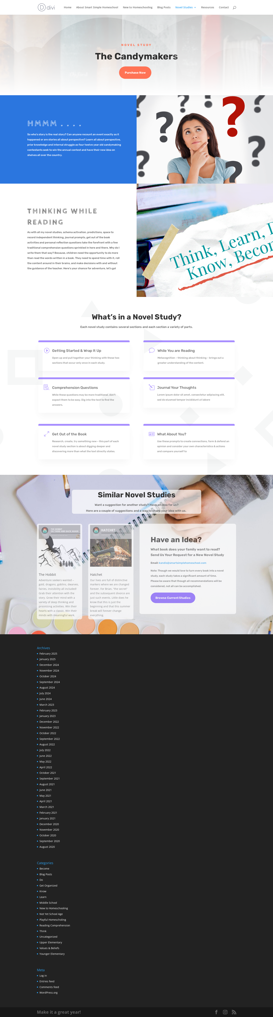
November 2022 (49, 727)
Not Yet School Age (51, 914)
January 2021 (48, 818)
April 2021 (46, 801)
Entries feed (47, 981)
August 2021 (47, 784)
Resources (207, 7)
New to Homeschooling (137, 7)
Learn (43, 897)
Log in (43, 975)
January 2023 (48, 716)
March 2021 (47, 807)
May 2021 (45, 795)
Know (43, 891)
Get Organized (48, 885)
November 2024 (49, 670)
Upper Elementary (51, 942)
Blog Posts (164, 7)
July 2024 (45, 693)
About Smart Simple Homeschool (97, 7)
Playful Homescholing (53, 919)
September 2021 (50, 778)
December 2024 (49, 665)
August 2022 (47, 744)
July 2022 (45, 750)
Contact (224, 7)
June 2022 (46, 756)
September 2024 (50, 682)
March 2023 (47, 704)
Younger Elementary (52, 954)
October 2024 (48, 676)
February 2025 (48, 653)
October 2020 (48, 835)
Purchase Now (135, 72)
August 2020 (47, 847)
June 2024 (46, 699)
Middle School (48, 902)
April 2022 (46, 767)
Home (67, 7)
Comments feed (49, 987)
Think (43, 931)
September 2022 (50, 739)
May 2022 (45, 761)
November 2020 (49, 829)
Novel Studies (184, 7)
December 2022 (49, 721)
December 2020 (49, 824)
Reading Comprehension (55, 925)
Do (41, 880)
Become (44, 868)
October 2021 (48, 773)
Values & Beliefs (49, 948)
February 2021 (48, 812)
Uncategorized (48, 936)
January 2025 (48, 659)
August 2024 (47, 687)
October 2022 (48, 733)
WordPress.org (49, 992)
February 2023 (48, 710)
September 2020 (50, 841)
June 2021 (46, 790)
